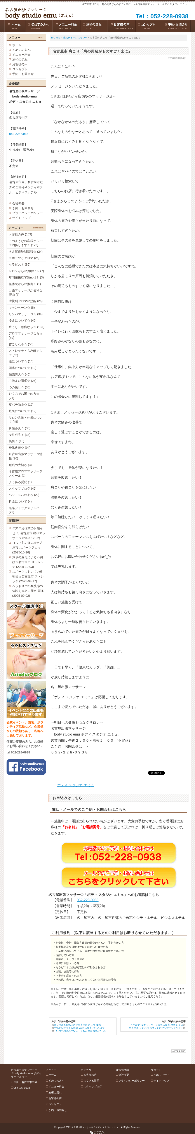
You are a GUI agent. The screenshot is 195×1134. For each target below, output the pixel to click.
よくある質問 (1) (20, 482)
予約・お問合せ (23, 74)
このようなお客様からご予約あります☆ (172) (25, 243)
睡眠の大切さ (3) (20, 465)
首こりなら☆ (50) (21, 344)
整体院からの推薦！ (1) (25, 284)
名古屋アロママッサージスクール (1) (25, 473)
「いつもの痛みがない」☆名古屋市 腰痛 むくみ (80, 1031)
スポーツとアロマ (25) (24, 258)
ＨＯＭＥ (55, 37)
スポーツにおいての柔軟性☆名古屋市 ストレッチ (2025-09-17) (28, 576)
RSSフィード (161, 1074)
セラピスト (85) (19, 264)
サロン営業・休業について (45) (25, 420)
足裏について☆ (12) (23, 411)
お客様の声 (20, 64)
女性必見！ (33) (19, 435)
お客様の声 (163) (20, 234)
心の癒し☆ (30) (19, 387)
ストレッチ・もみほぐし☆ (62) (25, 353)
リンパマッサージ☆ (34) (26, 314)
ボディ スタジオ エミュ (75, 785)
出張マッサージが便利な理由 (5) (25, 292)
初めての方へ (21, 50)
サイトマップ (21, 217)
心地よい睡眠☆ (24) (23, 381)
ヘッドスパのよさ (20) (24, 495)
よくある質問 (91, 1080)
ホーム (16, 45)
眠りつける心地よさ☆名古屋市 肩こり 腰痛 (77, 1024)
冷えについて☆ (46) (23, 320)
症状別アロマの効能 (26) (26, 301)
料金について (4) (20, 501)
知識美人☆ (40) (19, 374)
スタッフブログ (93, 1086)
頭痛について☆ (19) (23, 368)
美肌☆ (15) (16, 441)
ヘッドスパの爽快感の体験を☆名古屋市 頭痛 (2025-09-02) (28, 590)
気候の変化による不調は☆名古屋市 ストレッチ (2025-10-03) (28, 562)
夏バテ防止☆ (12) (21, 404)
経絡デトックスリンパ (75, 37)
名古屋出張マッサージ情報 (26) (25, 456)
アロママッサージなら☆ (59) (25, 335)
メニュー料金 (21, 54)
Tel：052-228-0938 (162, 16)
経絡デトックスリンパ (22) (24, 510)
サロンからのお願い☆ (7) (26, 271)
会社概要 (18, 203)
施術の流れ (20, 59)
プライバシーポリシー (27, 213)
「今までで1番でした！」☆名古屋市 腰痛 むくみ (156, 1024)
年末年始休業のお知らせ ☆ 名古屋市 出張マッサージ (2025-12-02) (28, 533)
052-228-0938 (88, 900)
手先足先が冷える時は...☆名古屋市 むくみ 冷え (79, 1027)
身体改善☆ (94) (19, 447)
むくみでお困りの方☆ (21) (24, 396)
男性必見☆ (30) (19, 428)
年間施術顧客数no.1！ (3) (26, 277)
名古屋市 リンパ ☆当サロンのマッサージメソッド (156, 1027)
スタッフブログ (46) (23, 488)
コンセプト (20, 69)
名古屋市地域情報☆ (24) (26, 251)
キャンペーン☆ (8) (22, 307)
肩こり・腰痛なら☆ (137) (26, 327)
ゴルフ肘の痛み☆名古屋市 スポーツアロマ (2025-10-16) (27, 547)
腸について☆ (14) (21, 361)
